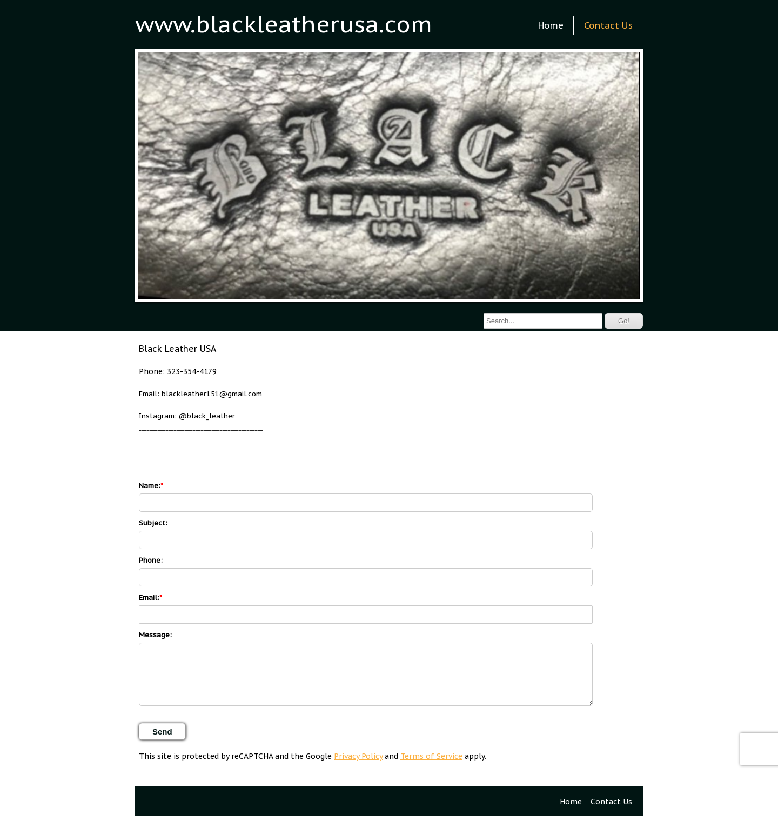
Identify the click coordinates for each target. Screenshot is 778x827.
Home (551, 25)
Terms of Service (431, 756)
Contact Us (608, 25)
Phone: (151, 560)
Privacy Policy (358, 756)
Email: (149, 597)
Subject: (153, 523)
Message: (155, 634)
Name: (149, 485)
